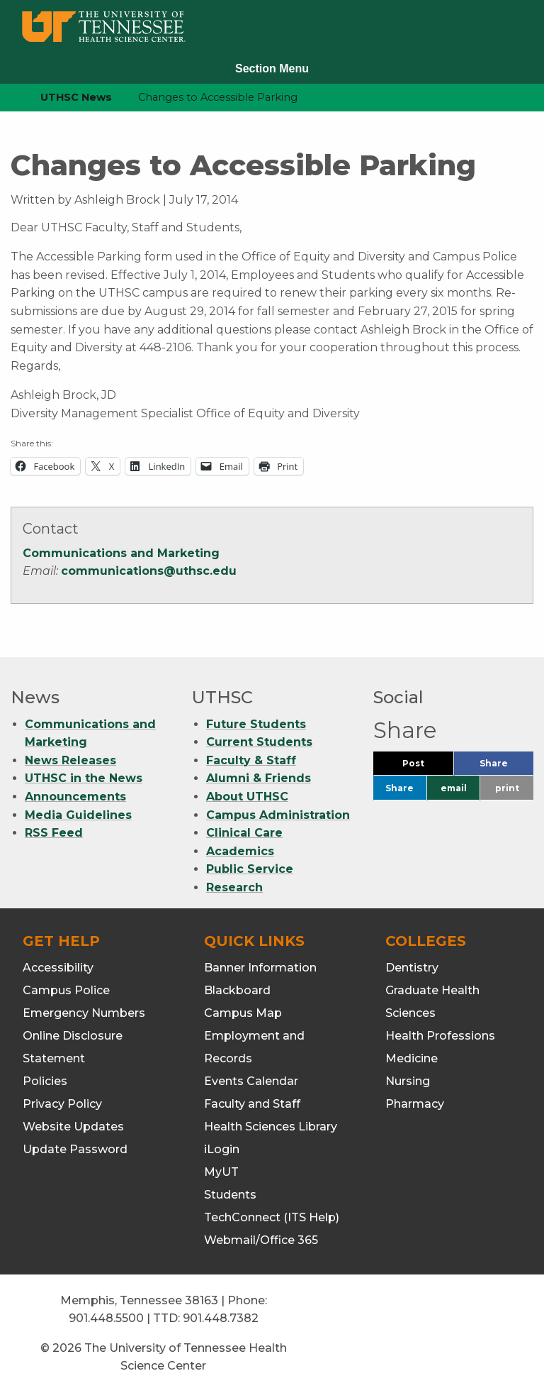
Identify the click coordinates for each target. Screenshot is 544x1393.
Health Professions (440, 1035)
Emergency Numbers (84, 1013)
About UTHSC (247, 796)
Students (230, 1194)
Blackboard (237, 990)
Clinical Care (244, 832)
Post (427, 767)
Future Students (256, 724)
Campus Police (66, 990)
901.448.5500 (106, 1318)
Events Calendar (251, 1081)
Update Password (75, 1149)
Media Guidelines (78, 815)
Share (506, 767)
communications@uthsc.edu (149, 571)
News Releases (70, 760)
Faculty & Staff (251, 760)
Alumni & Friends (258, 778)
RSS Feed (54, 832)
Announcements (75, 796)
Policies (45, 1081)
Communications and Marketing (121, 553)
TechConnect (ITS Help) (271, 1217)
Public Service (249, 869)
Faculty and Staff (252, 1104)
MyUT (221, 1172)
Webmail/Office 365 (261, 1240)
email (454, 788)
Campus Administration (278, 815)
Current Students (259, 742)
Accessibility (58, 967)
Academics (240, 851)
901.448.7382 (221, 1318)
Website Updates (73, 1126)
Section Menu (272, 68)
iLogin (221, 1149)
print (507, 788)
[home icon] (7, 97)
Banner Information (260, 967)
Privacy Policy (62, 1104)
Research (234, 887)
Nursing (407, 1081)
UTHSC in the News (83, 778)
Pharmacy (414, 1104)
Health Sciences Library (270, 1126)
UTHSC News (76, 97)
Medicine (411, 1058)
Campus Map (243, 1013)
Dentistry (411, 967)
